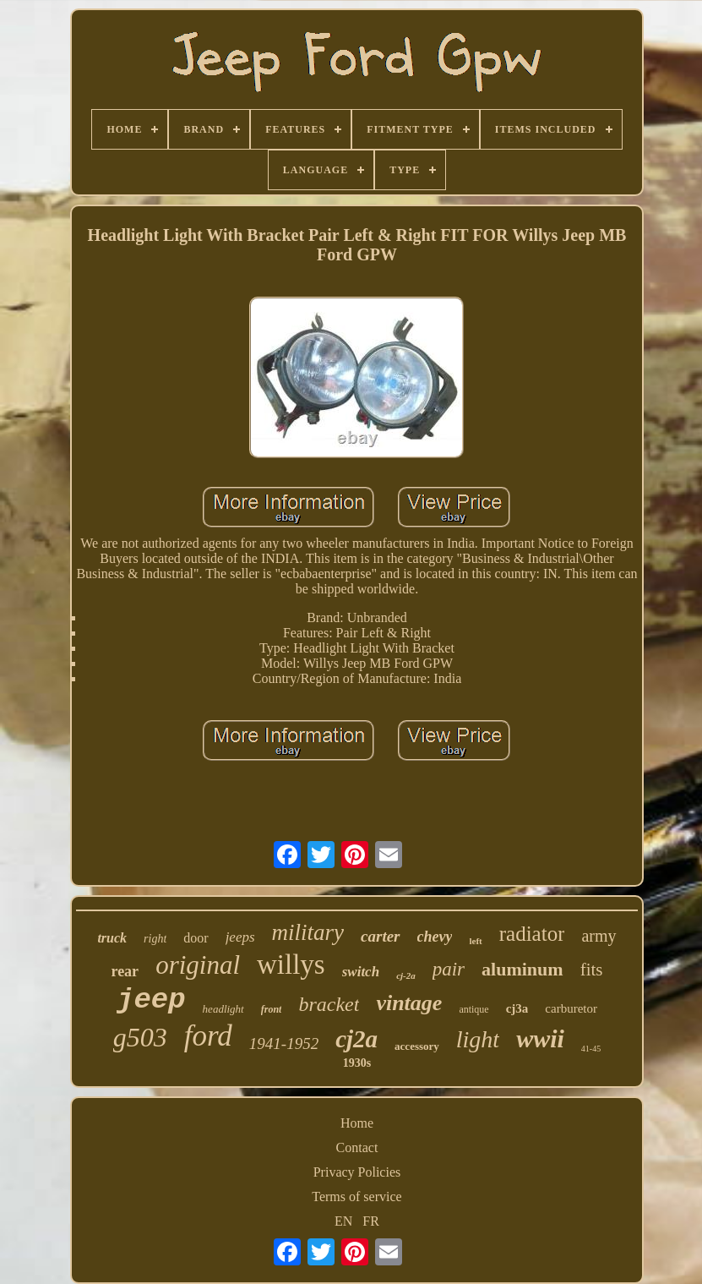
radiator (532, 933)
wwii (540, 1038)
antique (473, 1009)
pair (449, 969)
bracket (328, 1004)
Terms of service (356, 1196)
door (195, 938)
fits (591, 969)
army (598, 935)
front (271, 1009)
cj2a (356, 1038)
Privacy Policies (357, 1172)
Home (356, 1123)
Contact (357, 1147)
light (477, 1039)
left (475, 941)
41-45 (591, 1048)
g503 (140, 1037)
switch (360, 972)
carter (380, 936)
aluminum (522, 969)
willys (291, 964)
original (197, 965)
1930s (357, 1063)
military (308, 932)
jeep (151, 1000)
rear (125, 971)
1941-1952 (283, 1043)
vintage (409, 1003)
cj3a (517, 1008)
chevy (435, 936)
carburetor (571, 1008)
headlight (223, 1009)
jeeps (240, 937)
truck (112, 938)
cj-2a (406, 975)
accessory (417, 1046)
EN (343, 1221)
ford (208, 1035)
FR (370, 1221)
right (155, 938)
